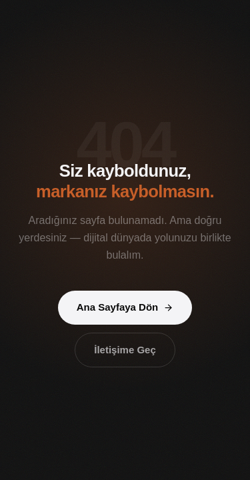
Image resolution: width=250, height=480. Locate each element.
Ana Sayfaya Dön (125, 307)
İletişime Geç (125, 349)
